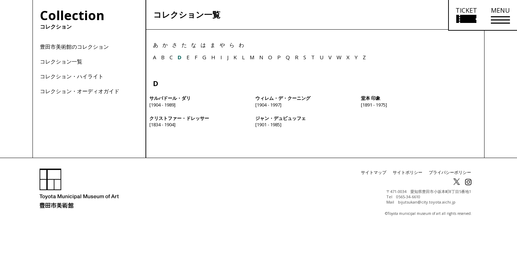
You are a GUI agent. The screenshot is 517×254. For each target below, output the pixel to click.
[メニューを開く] (500, 15)
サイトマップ (373, 177)
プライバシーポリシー (450, 177)
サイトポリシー (407, 177)
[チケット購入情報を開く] (466, 15)
